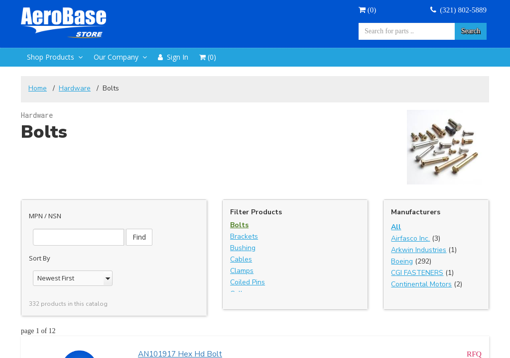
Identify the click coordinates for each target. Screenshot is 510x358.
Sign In (173, 57)
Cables (241, 259)
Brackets (244, 236)
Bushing (242, 248)
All (396, 227)
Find (139, 237)
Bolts (239, 225)
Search (470, 31)
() (367, 10)
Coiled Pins (247, 282)
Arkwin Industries (418, 250)
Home (37, 88)
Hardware (75, 88)
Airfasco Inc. (410, 238)
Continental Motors (421, 284)
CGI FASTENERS (417, 272)
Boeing (402, 261)
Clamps (242, 270)
